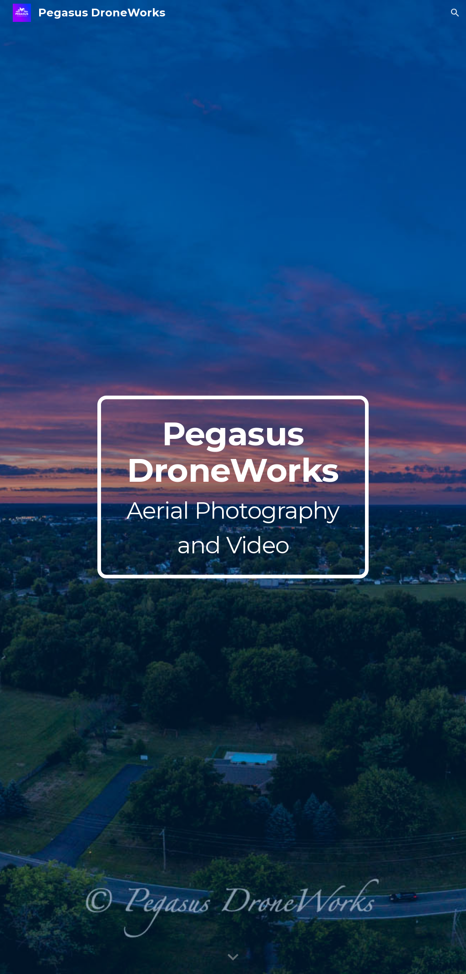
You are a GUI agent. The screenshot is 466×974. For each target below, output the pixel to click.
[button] (455, 13)
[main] (232, 487)
